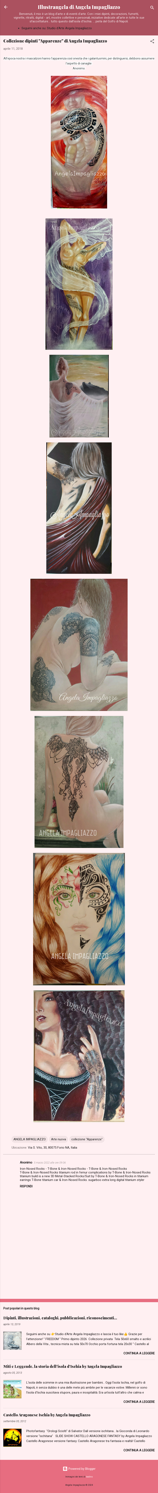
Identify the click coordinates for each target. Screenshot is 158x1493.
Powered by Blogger (79, 1469)
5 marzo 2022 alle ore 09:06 (50, 1162)
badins (89, 1476)
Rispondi (26, 1186)
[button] (152, 42)
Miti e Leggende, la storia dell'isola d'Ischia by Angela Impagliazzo (62, 1366)
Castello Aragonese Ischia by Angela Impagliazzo (46, 1414)
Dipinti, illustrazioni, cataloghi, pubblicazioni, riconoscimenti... (60, 1317)
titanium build (29, 1176)
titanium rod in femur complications (83, 1172)
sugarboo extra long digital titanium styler (116, 1180)
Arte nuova (58, 1139)
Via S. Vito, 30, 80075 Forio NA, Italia (52, 1147)
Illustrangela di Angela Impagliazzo (79, 7)
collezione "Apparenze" (87, 1139)
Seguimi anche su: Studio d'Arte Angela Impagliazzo (57, 28)
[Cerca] (152, 8)
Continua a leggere (139, 1353)
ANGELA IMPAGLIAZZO (29, 1139)
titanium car (50, 1180)
